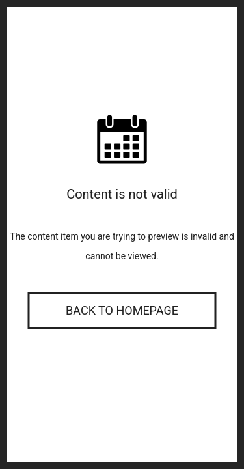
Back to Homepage (122, 310)
